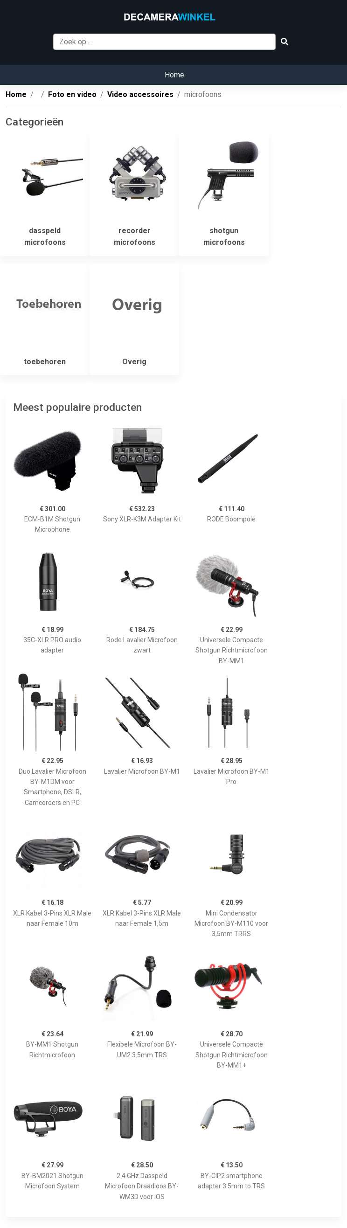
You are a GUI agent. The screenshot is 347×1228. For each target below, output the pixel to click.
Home (174, 74)
